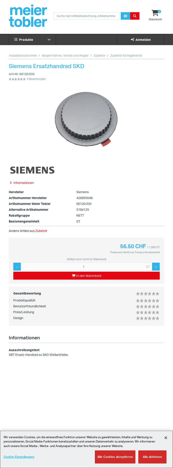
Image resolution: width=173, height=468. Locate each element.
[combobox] (87, 16)
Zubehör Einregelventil (126, 55)
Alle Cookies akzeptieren (115, 459)
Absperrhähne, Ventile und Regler (65, 55)
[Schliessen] (166, 440)
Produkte (32, 40)
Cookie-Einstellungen (19, 459)
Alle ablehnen (152, 459)
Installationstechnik (23, 55)
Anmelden (140, 40)
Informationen (24, 338)
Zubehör (99, 55)
